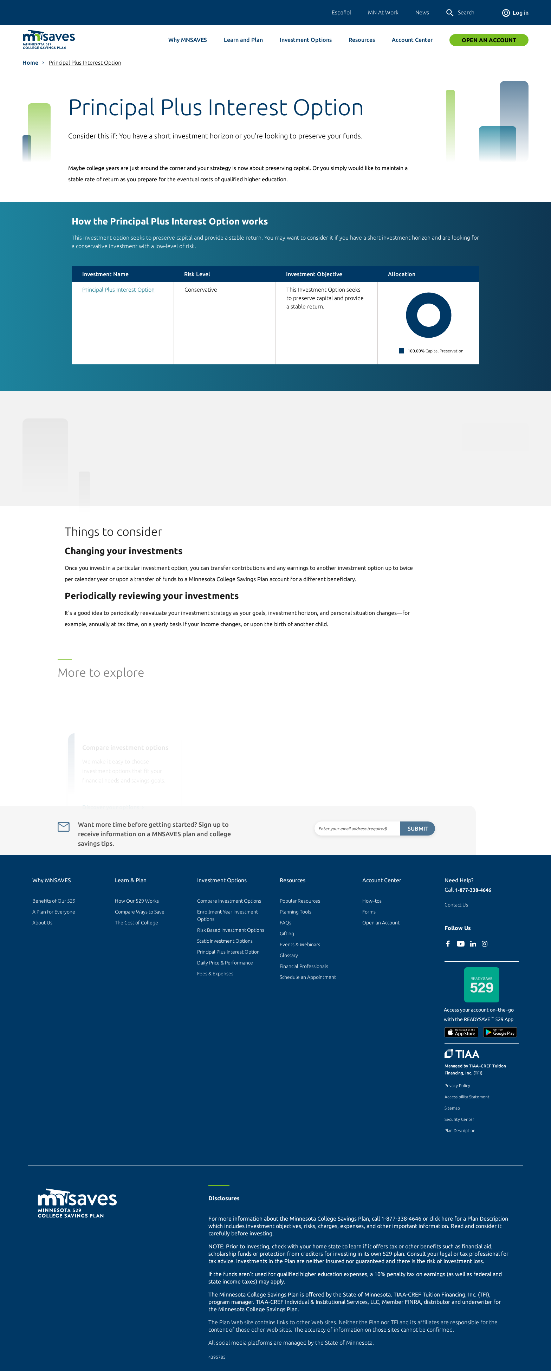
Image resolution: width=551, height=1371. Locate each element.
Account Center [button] (412, 40)
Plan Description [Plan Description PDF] (487, 1218)
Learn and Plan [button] (243, 40)
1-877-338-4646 (473, 890)
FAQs (285, 922)
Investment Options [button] (306, 40)
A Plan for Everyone (53, 912)
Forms (369, 912)
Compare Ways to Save (139, 912)
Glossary (289, 955)
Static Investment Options (225, 941)
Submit (402, 828)
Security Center (459, 1119)
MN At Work (383, 12)
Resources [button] (362, 40)
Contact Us (456, 905)
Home (30, 62)
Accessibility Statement (467, 1096)
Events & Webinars (300, 944)
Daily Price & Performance (225, 963)
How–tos (372, 901)
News (422, 12)
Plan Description (460, 1130)
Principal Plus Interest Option (85, 62)
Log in (515, 12)
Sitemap (452, 1108)
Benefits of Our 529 (54, 901)
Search (459, 13)
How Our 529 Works (137, 901)
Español (341, 12)
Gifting (287, 933)
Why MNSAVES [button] (187, 40)
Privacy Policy (457, 1085)
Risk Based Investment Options (230, 930)
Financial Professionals (304, 966)
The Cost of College (136, 922)
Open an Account (489, 40)
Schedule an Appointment (308, 977)
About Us (42, 922)
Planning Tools (295, 912)
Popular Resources (300, 901)
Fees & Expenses (215, 973)
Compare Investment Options (229, 901)
